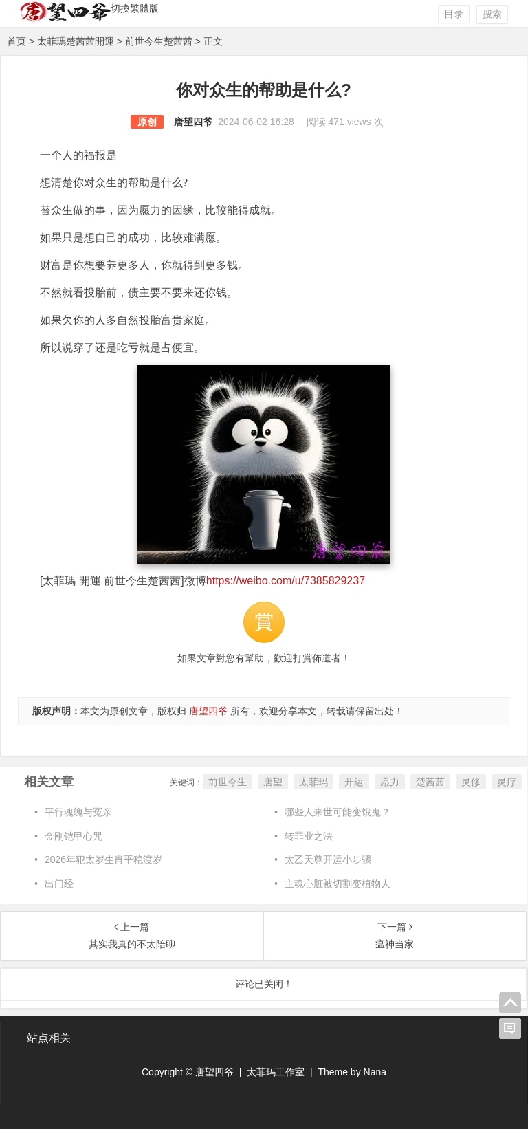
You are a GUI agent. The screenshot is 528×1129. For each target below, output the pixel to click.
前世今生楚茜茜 (158, 41)
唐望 (273, 781)
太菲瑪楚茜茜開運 (75, 41)
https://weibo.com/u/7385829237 (285, 581)
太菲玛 (313, 781)
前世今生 (227, 781)
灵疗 (506, 781)
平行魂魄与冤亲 (78, 812)
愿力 (389, 781)
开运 (354, 781)
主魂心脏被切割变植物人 (337, 883)
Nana (375, 1071)
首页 (16, 41)
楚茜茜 (430, 781)
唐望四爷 (193, 121)
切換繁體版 (135, 8)
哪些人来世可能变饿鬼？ (337, 812)
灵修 (471, 781)
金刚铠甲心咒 (73, 836)
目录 (453, 13)
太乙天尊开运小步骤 (328, 859)
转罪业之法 (309, 836)
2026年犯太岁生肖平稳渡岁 (103, 859)
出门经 (59, 883)
